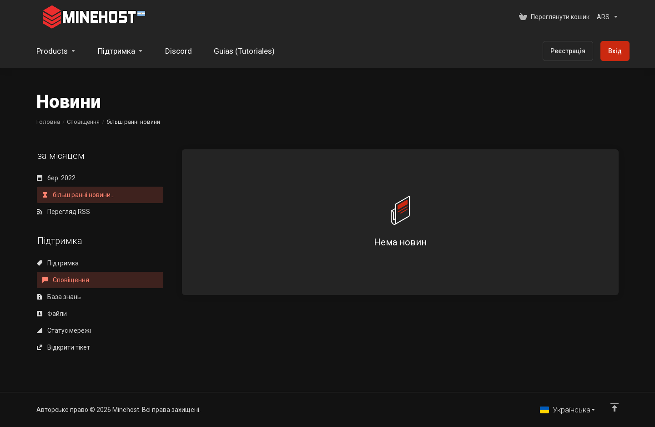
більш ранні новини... (78, 194)
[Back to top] (614, 407)
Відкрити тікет (63, 347)
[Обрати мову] (568, 410)
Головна (48, 121)
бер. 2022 (56, 178)
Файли (52, 313)
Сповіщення (83, 121)
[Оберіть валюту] (606, 17)
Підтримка (58, 263)
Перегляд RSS (63, 211)
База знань (59, 296)
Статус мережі (64, 330)
